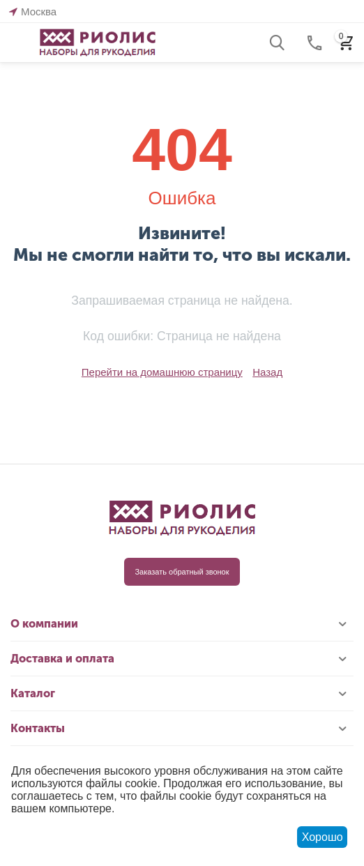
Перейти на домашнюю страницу (162, 372)
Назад (267, 372)
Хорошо (322, 837)
